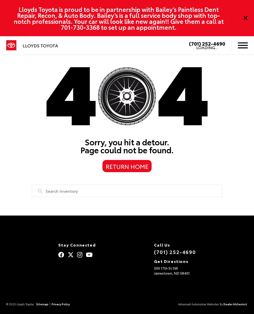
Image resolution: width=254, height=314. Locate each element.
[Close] (245, 18)
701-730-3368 (80, 27)
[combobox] (127, 191)
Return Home (127, 166)
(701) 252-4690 (207, 43)
